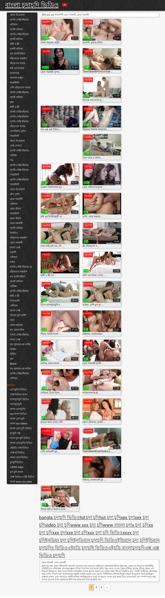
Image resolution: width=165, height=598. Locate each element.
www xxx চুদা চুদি (86, 525)
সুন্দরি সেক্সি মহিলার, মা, (21, 266)
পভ (11, 160)
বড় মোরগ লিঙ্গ (17, 329)
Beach (13, 363)
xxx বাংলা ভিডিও (18, 413)
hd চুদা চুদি (89, 517)
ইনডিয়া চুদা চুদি (59, 540)
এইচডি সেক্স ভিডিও (19, 447)
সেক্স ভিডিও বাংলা (18, 394)
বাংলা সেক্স (15, 247)
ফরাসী (13, 252)
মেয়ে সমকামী (16, 199)
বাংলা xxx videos (18, 423)
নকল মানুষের (16, 325)
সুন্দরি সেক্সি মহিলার (19, 19)
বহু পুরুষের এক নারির (20, 344)
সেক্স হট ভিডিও (17, 452)
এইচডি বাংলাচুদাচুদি (126, 548)
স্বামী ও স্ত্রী (14, 43)
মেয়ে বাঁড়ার (15, 208)
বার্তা (12, 320)
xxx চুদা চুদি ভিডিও (105, 532)
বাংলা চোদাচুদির (17, 409)
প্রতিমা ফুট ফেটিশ (18, 315)
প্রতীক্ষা (13, 155)
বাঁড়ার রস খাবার (17, 63)
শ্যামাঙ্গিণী (14, 82)
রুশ (11, 358)
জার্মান (13, 349)
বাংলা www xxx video (21, 481)
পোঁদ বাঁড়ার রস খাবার (20, 87)
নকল (12, 262)
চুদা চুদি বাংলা (16, 472)
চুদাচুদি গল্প (15, 433)
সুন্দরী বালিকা (16, 29)
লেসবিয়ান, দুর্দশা (18, 131)
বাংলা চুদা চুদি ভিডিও (20, 438)
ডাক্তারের (14, 73)
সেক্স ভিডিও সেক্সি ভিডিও (22, 476)
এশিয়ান (13, 24)
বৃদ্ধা (12, 102)
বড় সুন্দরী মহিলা (17, 53)
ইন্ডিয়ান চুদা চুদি (131, 540)
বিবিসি (13, 354)
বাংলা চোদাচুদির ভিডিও (21, 442)
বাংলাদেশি (15, 300)
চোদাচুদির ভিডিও (18, 389)
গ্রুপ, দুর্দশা (15, 194)
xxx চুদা (59, 532)
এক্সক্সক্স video (17, 467)
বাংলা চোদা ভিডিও (19, 457)
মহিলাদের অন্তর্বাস (18, 58)
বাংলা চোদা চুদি (17, 418)
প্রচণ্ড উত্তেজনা (17, 14)
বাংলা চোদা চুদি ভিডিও (21, 428)
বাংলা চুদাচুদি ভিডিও (32, 5)
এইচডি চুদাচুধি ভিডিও (88, 548)
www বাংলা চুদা (117, 525)
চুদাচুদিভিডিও (16, 462)
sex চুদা (127, 517)
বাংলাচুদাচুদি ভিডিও (19, 399)
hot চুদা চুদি (109, 517)
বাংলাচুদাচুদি (16, 404)
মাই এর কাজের (17, 68)
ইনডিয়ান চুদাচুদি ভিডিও (95, 540)
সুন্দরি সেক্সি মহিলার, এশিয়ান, (19, 376)
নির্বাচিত (14, 232)
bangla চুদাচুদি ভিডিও (59, 517)
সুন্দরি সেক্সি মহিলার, (19, 92)
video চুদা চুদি (57, 525)
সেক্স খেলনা (15, 145)
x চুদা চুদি (140, 525)
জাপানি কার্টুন (16, 77)
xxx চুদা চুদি (77, 532)
